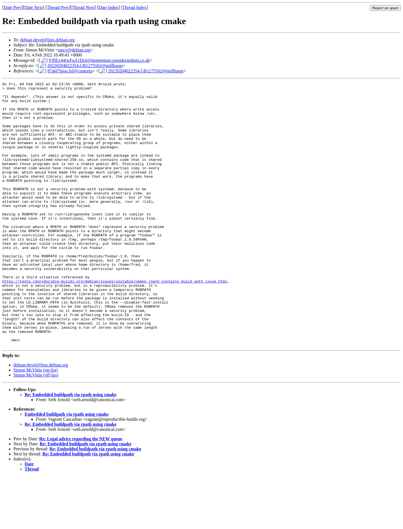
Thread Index (134, 7)
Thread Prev (58, 7)
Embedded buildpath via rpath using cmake (67, 467)
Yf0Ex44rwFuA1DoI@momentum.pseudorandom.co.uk (99, 60)
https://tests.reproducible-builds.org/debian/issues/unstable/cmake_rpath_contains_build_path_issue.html (114, 321)
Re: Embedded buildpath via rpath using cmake (70, 447)
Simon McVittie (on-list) (35, 422)
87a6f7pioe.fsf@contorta (70, 71)
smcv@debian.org (74, 50)
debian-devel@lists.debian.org (47, 39)
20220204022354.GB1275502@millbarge (85, 65)
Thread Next (83, 7)
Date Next (34, 7)
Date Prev (13, 7)
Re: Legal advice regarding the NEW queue (80, 491)
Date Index (108, 7)
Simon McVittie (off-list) (35, 427)
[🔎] (43, 60)
